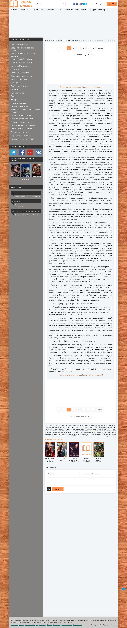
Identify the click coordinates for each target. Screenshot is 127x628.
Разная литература (20, 132)
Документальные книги (22, 118)
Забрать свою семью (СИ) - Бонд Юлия (27, 196)
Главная (14, 10)
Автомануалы (77, 625)
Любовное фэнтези (20, 86)
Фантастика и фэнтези (21, 62)
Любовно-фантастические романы (23, 54)
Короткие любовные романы (24, 59)
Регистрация (100, 4)
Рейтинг (49, 625)
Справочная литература (22, 135)
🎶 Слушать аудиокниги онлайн (77, 10)
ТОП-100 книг (25, 10)
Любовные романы (19, 44)
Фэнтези (15, 69)
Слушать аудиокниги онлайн (62, 625)
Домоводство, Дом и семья (23, 125)
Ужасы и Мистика (19, 79)
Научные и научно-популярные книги (25, 110)
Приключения (17, 93)
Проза (14, 96)
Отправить (58, 489)
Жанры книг (38, 10)
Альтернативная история (22, 76)
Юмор (13, 99)
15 (93, 48)
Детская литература (20, 106)
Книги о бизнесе (18, 103)
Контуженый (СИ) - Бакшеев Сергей (26, 215)
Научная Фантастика (20, 66)
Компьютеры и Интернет (22, 139)
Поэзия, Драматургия (21, 115)
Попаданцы (16, 82)
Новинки (50, 10)
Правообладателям (17, 625)
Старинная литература (21, 128)
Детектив (15, 89)
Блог (59, 10)
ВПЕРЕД (100, 48)
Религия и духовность (21, 122)
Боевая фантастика (20, 72)
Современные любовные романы (22, 49)
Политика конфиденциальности (35, 625)
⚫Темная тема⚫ (99, 10)
